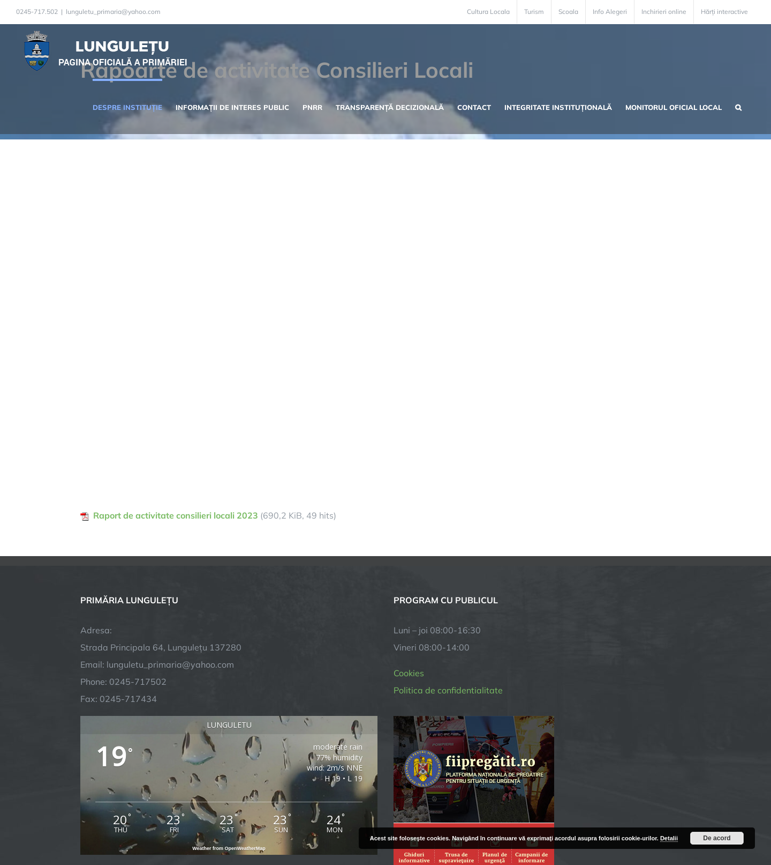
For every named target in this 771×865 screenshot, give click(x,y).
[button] (738, 106)
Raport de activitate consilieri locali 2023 (175, 515)
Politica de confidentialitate (448, 690)
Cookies (409, 673)
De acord (716, 838)
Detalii (669, 838)
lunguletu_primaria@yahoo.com (113, 12)
